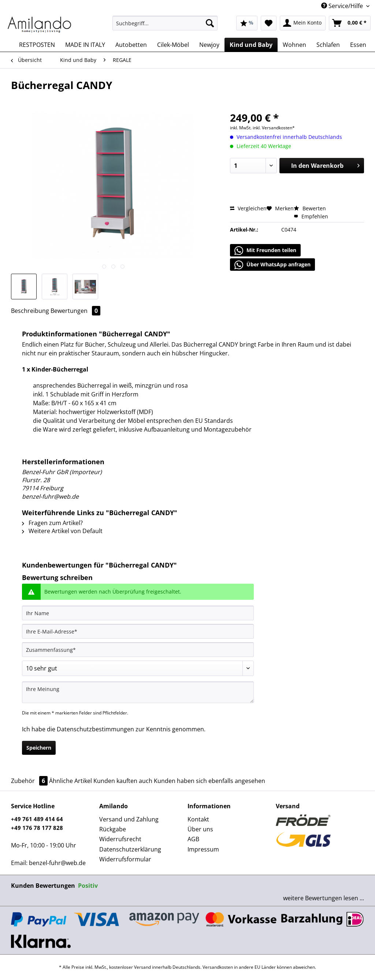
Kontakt (198, 819)
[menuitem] (165, 26)
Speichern (38, 747)
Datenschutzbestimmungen (95, 729)
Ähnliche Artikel (70, 781)
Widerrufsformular (125, 859)
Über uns (200, 829)
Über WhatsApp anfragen (272, 265)
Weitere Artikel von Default (62, 531)
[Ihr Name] (138, 613)
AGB (193, 839)
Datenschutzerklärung (130, 849)
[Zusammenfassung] (138, 649)
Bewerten (310, 208)
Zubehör (30, 781)
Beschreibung (30, 311)
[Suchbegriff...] (165, 23)
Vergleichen (248, 208)
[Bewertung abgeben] (138, 668)
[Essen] (358, 45)
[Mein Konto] (303, 23)
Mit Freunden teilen (265, 250)
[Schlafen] (328, 45)
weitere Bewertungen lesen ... (323, 898)
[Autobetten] (131, 45)
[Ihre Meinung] (138, 692)
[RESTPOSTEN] (37, 45)
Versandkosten (218, 967)
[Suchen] (210, 23)
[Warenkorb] (350, 23)
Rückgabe (112, 829)
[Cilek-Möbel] (173, 45)
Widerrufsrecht (120, 839)
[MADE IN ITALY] (85, 45)
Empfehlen (311, 216)
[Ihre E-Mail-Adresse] (138, 631)
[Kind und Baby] (251, 45)
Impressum (203, 849)
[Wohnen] (294, 45)
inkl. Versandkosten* (274, 128)
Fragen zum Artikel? (52, 523)
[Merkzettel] (268, 23)
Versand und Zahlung (129, 819)
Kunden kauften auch (122, 781)
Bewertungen (75, 311)
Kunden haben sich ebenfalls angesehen (209, 781)
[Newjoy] (209, 45)
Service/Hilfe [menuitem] (342, 6)
